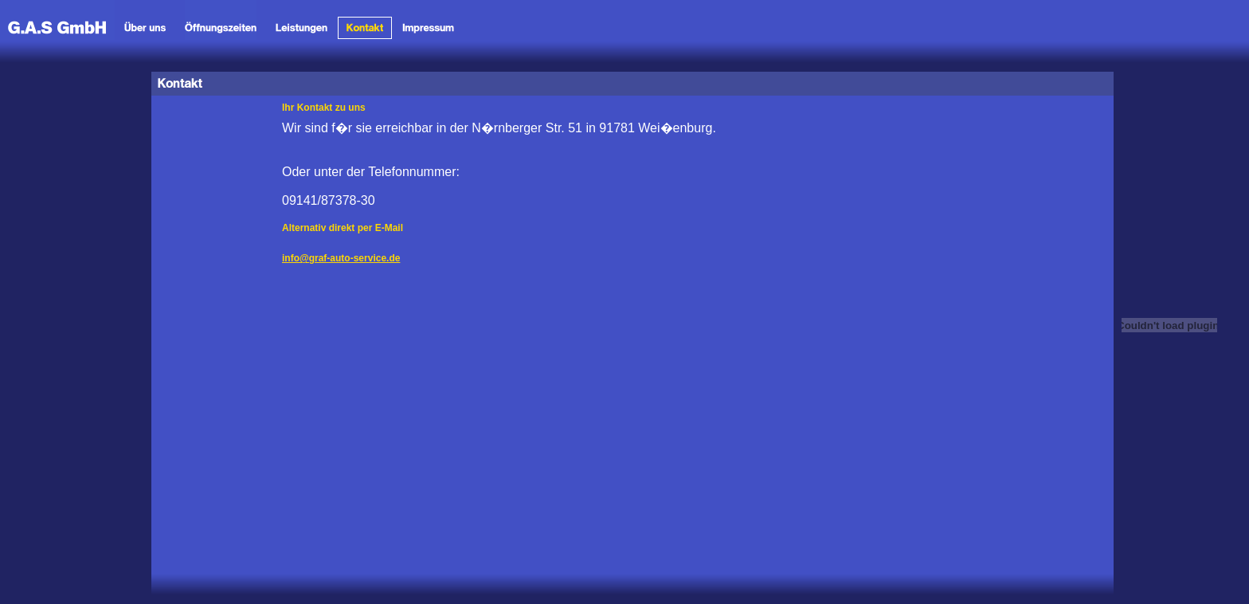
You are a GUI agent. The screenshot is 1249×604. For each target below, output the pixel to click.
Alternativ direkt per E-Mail (342, 227)
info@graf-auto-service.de (341, 258)
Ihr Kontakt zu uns (324, 107)
